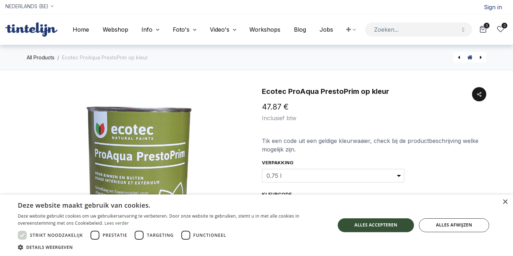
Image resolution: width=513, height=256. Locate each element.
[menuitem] (81, 29)
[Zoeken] (463, 29)
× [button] (505, 202)
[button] (351, 29)
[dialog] (256, 225)
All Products (41, 57)
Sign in (493, 7)
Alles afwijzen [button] (454, 225)
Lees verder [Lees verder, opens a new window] (116, 223)
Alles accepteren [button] (376, 225)
